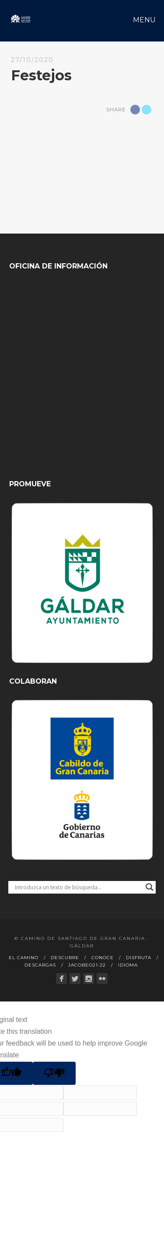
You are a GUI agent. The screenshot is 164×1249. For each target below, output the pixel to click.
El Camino (23, 957)
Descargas (40, 965)
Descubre (65, 957)
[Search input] (78, 887)
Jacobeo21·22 (87, 965)
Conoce (102, 957)
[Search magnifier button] (149, 887)
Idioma (128, 965)
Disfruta (138, 957)
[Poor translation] (54, 1073)
